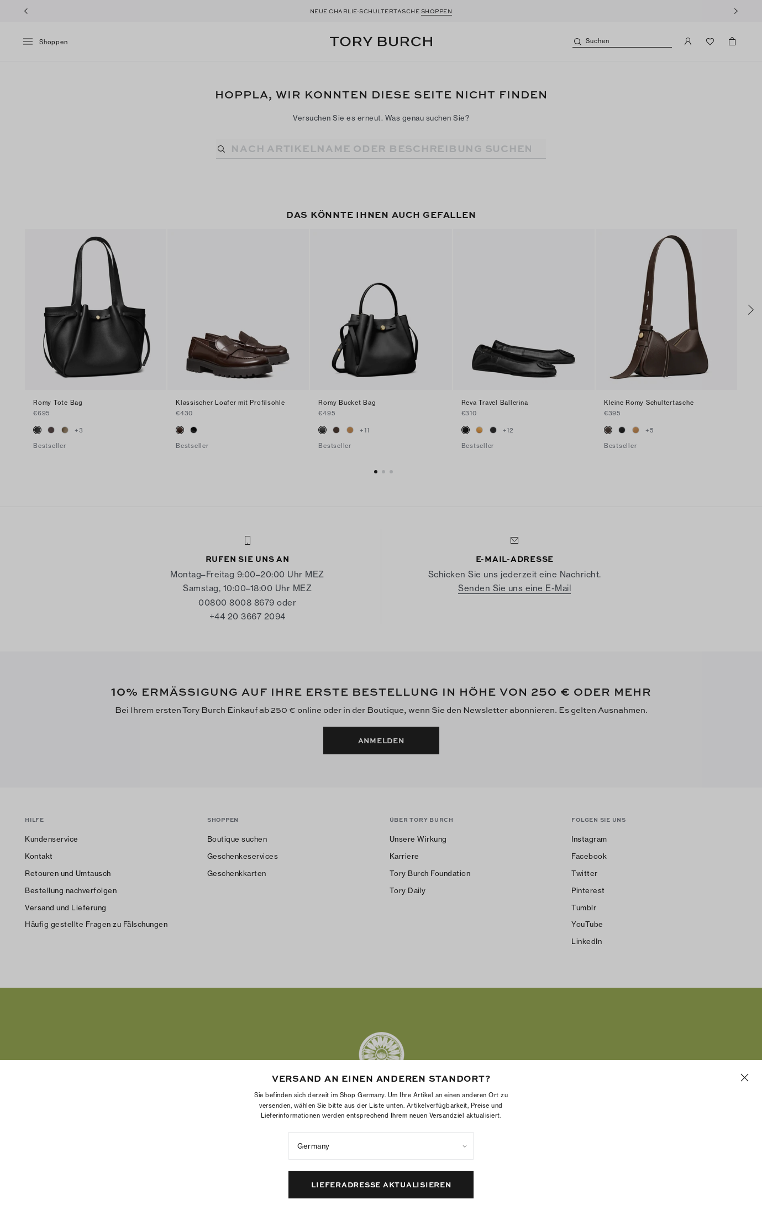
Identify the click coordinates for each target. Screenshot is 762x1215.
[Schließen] (744, 1077)
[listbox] (381, 1146)
